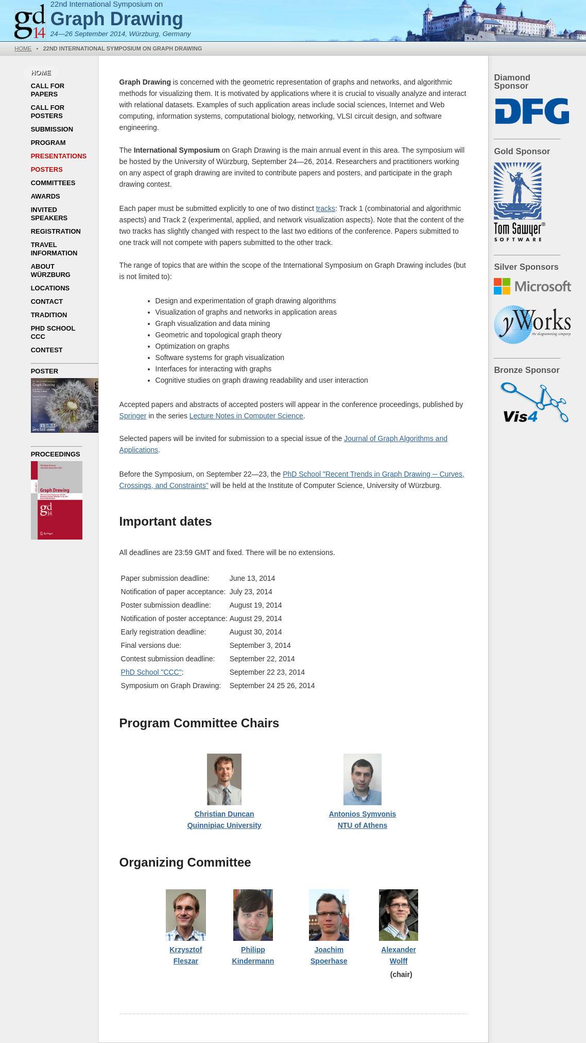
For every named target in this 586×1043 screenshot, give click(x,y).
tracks (325, 208)
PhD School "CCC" (151, 672)
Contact (47, 301)
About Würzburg (51, 271)
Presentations (59, 156)
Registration (56, 231)
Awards (45, 196)
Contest (47, 350)
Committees (53, 183)
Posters (47, 169)
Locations (50, 288)
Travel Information (54, 249)
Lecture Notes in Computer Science (246, 416)
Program (48, 142)
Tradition (49, 315)
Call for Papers (47, 90)
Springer (133, 416)
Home (22, 48)
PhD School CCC (53, 332)
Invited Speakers (49, 214)
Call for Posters (47, 112)
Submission (52, 129)
